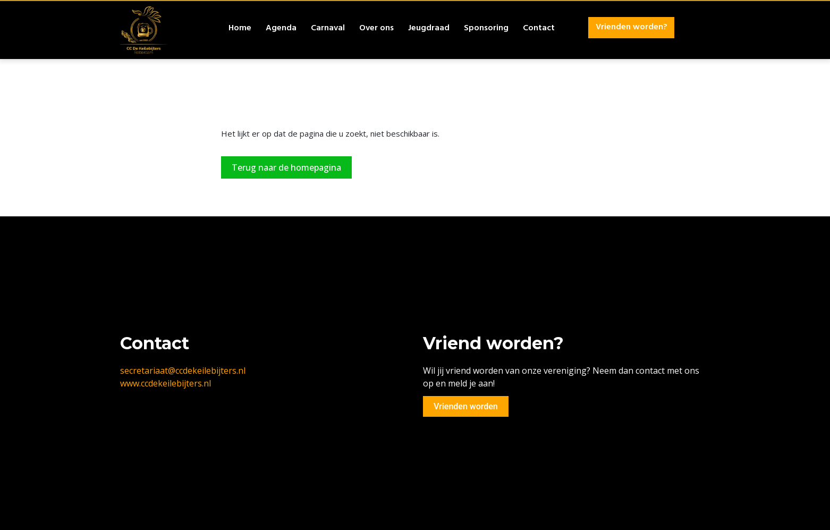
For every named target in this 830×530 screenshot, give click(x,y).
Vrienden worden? (631, 28)
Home (239, 29)
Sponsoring (486, 29)
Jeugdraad (429, 29)
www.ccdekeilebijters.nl (165, 383)
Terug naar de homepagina (286, 167)
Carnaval (328, 29)
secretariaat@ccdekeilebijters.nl (182, 370)
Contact (539, 29)
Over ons (376, 29)
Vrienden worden (466, 406)
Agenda (281, 29)
